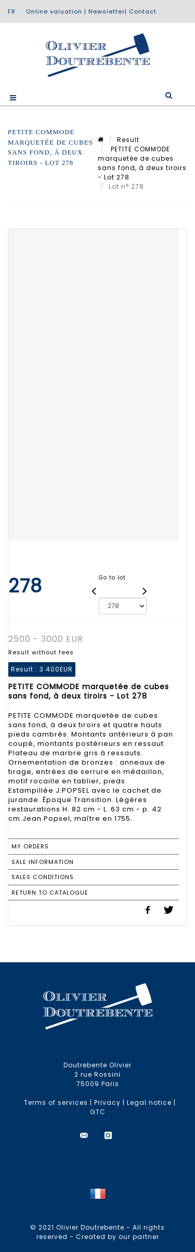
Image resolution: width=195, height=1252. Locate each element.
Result (128, 139)
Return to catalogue (49, 892)
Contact (143, 11)
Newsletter (106, 11)
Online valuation (54, 11)
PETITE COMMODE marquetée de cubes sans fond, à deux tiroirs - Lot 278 (142, 163)
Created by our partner (117, 1236)
